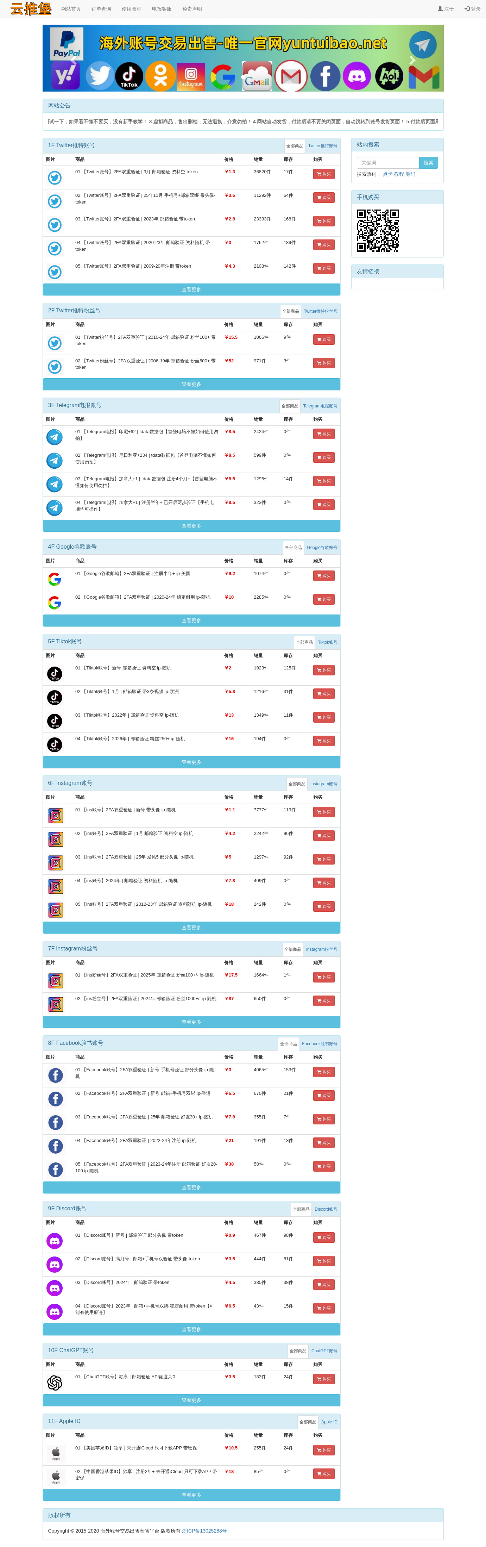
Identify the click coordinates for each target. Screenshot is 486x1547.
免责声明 (192, 9)
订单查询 (101, 9)
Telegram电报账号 (320, 406)
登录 (473, 9)
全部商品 (294, 145)
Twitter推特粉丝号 (320, 311)
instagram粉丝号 (321, 949)
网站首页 (71, 9)
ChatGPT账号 (324, 1350)
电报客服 (162, 9)
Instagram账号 (323, 783)
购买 (323, 173)
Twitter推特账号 (322, 145)
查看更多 (191, 289)
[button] (73, 58)
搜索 (429, 163)
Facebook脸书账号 (319, 1043)
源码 (410, 174)
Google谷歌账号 (322, 547)
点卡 (388, 174)
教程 (399, 174)
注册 (446, 9)
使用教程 (131, 9)
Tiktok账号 (327, 642)
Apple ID (329, 1422)
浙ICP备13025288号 (204, 1531)
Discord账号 (326, 1209)
